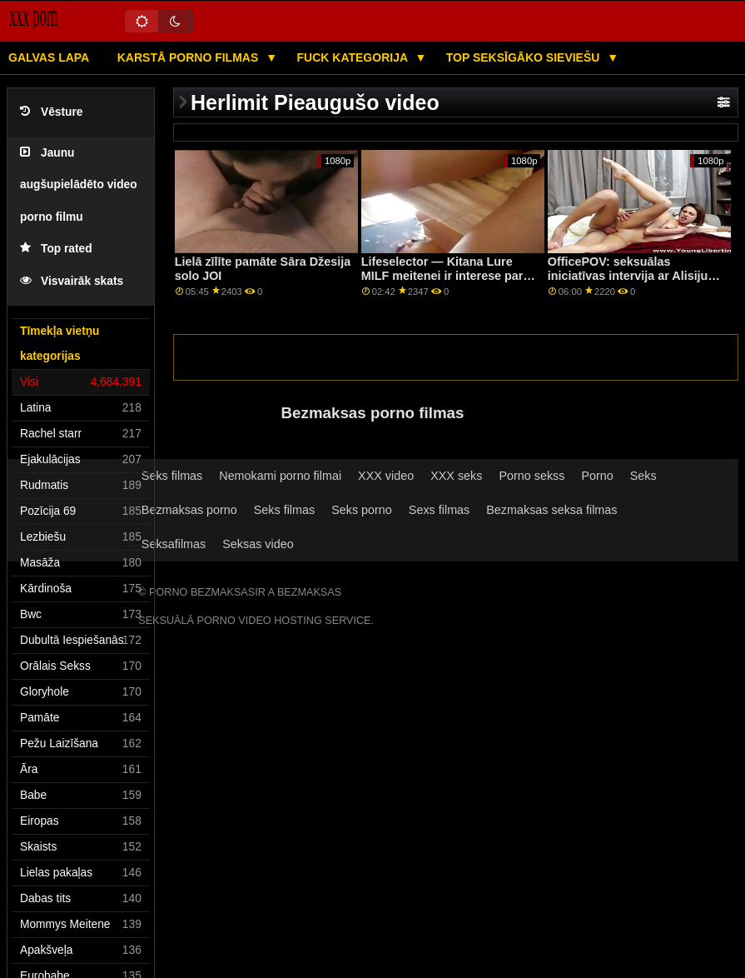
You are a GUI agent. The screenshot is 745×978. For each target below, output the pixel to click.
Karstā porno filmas (189, 57)
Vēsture (51, 112)
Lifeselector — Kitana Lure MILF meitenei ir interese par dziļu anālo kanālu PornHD (442, 275)
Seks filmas (172, 475)
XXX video (386, 475)
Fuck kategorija (354, 57)
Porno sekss (531, 475)
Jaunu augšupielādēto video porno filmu (78, 185)
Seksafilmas (174, 544)
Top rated (56, 248)
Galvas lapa (48, 57)
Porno (597, 475)
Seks (643, 475)
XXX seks (456, 475)
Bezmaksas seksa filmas (551, 509)
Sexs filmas (439, 509)
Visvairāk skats (71, 281)
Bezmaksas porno (189, 509)
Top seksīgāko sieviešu (524, 57)
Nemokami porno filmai (280, 475)
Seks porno (361, 509)
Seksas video (257, 544)
